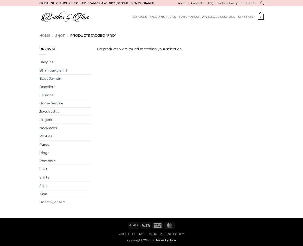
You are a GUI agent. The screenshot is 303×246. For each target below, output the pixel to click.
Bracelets (47, 87)
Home (44, 36)
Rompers (47, 161)
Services (140, 16)
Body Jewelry (50, 78)
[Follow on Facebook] (242, 3)
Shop (60, 36)
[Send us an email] (250, 3)
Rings (44, 153)
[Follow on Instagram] (246, 3)
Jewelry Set (49, 112)
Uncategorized (52, 202)
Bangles (46, 62)
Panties (45, 136)
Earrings (46, 95)
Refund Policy (228, 3)
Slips (43, 186)
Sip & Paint (246, 16)
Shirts (44, 177)
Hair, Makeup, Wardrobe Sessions (207, 16)
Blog (210, 3)
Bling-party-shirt (53, 70)
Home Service (51, 103)
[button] (261, 17)
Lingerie (46, 120)
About (182, 3)
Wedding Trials (163, 16)
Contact (196, 3)
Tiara (43, 194)
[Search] (262, 3)
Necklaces (48, 128)
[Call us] (254, 3)
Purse (44, 144)
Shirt (43, 169)
